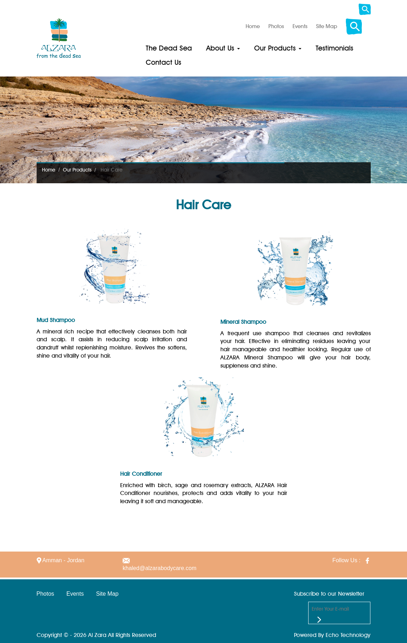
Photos (45, 594)
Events (75, 594)
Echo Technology (348, 635)
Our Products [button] (277, 48)
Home (48, 170)
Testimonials (334, 48)
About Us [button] (223, 48)
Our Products (77, 170)
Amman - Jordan (61, 560)
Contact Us (163, 62)
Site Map (107, 594)
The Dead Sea (169, 48)
